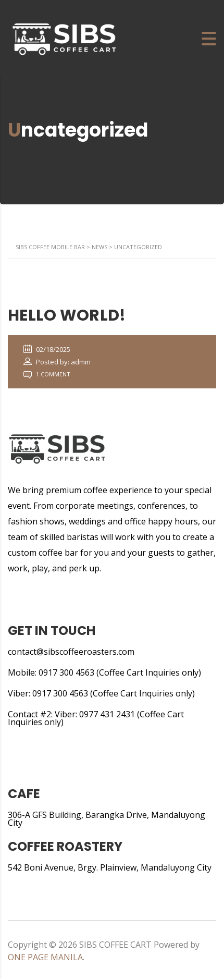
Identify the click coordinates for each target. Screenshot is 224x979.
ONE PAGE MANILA (45, 957)
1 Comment (46, 374)
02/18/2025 (46, 349)
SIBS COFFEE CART (115, 944)
